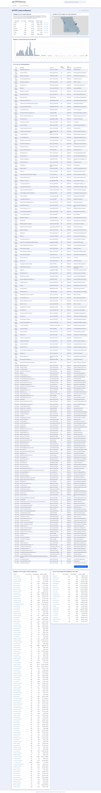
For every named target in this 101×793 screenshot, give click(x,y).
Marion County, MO (17, 690)
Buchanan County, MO (18, 594)
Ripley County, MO (17, 743)
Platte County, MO (17, 728)
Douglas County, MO (17, 638)
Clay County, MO (16, 619)
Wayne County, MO (17, 781)
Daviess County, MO (17, 632)
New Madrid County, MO (18, 707)
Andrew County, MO (17, 577)
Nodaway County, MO (17, 711)
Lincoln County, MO (17, 679)
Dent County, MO (17, 636)
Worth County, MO (17, 784)
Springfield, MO (55, 609)
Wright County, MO (17, 786)
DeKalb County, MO (17, 634)
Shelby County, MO (17, 754)
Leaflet (77, 34)
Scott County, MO (17, 751)
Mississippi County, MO (18, 698)
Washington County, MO (18, 779)
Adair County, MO (17, 576)
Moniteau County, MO (17, 700)
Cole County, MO (17, 623)
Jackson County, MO (17, 662)
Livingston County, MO (18, 683)
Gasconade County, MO (18, 641)
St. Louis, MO (55, 615)
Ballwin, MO (55, 576)
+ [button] (53, 17)
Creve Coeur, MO (56, 589)
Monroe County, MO (17, 702)
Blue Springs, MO (56, 577)
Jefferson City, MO (56, 596)
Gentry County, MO (17, 643)
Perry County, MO (17, 720)
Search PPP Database (23, 5)
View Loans (46, 22)
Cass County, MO (17, 609)
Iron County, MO (16, 660)
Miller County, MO (17, 696)
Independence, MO (56, 594)
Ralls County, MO (17, 735)
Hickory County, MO (17, 653)
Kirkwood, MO (55, 602)
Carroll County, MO (17, 606)
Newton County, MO (17, 709)
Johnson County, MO (17, 668)
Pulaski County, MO (17, 732)
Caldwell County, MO (17, 598)
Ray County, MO (16, 739)
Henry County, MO (17, 651)
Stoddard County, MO (17, 766)
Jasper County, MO (17, 664)
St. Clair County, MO (17, 758)
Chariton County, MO (17, 613)
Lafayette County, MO (17, 673)
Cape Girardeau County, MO (19, 604)
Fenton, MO (55, 591)
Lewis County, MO (17, 677)
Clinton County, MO (17, 621)
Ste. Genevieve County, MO (18, 764)
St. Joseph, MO (55, 613)
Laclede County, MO (17, 671)
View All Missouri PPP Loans (81, 566)
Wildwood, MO (55, 621)
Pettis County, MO (17, 722)
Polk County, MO (16, 730)
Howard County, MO (17, 656)
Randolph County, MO (18, 737)
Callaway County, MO (17, 600)
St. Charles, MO (55, 611)
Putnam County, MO (17, 734)
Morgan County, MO (17, 705)
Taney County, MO (17, 771)
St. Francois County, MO (18, 760)
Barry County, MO (17, 583)
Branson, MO (55, 579)
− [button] (53, 19)
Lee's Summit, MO (56, 604)
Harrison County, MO (17, 649)
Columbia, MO (55, 587)
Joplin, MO (55, 598)
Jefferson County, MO (18, 666)
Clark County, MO (17, 617)
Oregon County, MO (17, 713)
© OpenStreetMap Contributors (83, 34)
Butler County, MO (17, 596)
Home (15, 5)
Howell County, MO (17, 658)
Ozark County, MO (17, 717)
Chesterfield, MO (56, 583)
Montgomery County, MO (18, 703)
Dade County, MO (17, 628)
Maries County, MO (17, 688)
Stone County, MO (17, 767)
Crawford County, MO (17, 626)
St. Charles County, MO (18, 756)
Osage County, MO (17, 715)
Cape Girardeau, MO (56, 581)
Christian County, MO (17, 615)
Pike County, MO (16, 726)
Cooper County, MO (17, 624)
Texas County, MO (17, 773)
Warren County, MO (17, 777)
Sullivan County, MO (17, 769)
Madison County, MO (17, 687)
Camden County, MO (17, 602)
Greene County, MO (17, 645)
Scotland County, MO (17, 749)
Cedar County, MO (17, 611)
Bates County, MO (17, 587)
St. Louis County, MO (17, 762)
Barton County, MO (17, 585)
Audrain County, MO (17, 581)
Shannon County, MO (17, 752)
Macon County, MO (17, 685)
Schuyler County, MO (17, 747)
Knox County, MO (17, 670)
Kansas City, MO (56, 600)
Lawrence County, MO (18, 675)
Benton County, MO (17, 589)
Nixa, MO (54, 606)
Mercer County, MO (17, 694)
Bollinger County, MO (17, 591)
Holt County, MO (16, 655)
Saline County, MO (17, 745)
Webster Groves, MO (56, 619)
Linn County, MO (16, 681)
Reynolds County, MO (17, 741)
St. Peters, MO (55, 617)
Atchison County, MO (17, 579)
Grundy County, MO (17, 647)
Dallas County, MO (17, 630)
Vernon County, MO (17, 775)
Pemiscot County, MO (17, 719)
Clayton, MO (55, 585)
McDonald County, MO (18, 692)
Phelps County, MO (17, 724)
